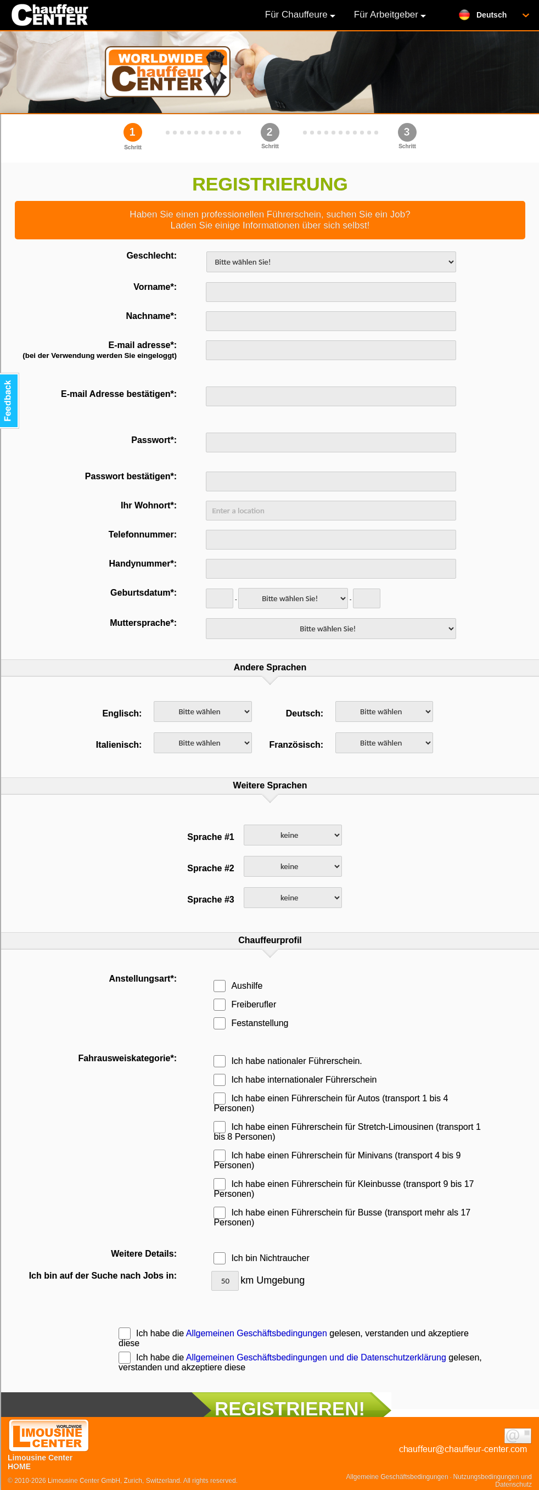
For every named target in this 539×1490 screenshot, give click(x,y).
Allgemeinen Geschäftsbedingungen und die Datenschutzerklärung (316, 1357)
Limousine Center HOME (48, 1457)
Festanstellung (251, 1023)
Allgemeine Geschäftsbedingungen (397, 1477)
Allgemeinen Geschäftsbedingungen (256, 1333)
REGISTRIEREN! (290, 1408)
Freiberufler (245, 1004)
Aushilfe (238, 985)
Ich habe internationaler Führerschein (295, 1079)
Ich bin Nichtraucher (261, 1258)
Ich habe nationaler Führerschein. (288, 1061)
